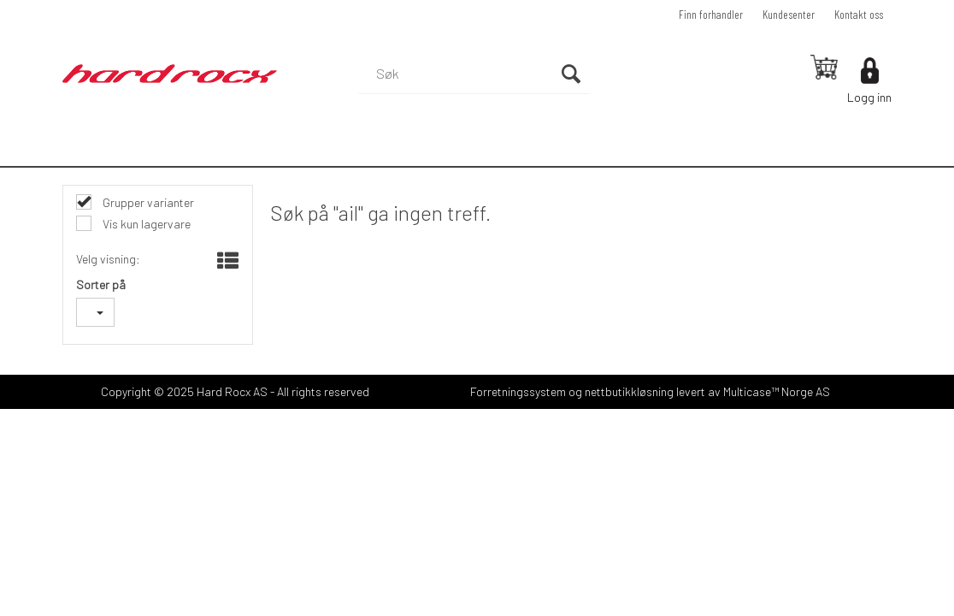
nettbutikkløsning (629, 391)
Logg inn (869, 97)
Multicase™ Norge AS (776, 391)
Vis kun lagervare (145, 223)
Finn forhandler (711, 14)
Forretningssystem (518, 391)
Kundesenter (789, 14)
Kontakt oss (858, 14)
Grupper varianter (147, 202)
